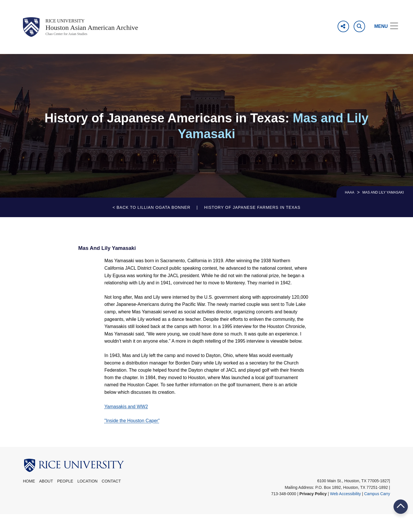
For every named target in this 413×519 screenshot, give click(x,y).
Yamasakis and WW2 (126, 410)
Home (29, 486)
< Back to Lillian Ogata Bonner (151, 212)
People (65, 486)
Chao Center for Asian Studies (73, 38)
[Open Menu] (382, 26)
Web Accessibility (345, 498)
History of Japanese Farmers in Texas (252, 212)
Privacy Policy (313, 498)
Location (87, 486)
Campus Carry (377, 498)
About (46, 486)
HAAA (349, 197)
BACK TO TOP (401, 506)
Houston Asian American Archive (103, 29)
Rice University (69, 21)
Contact (111, 486)
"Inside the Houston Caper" (132, 425)
